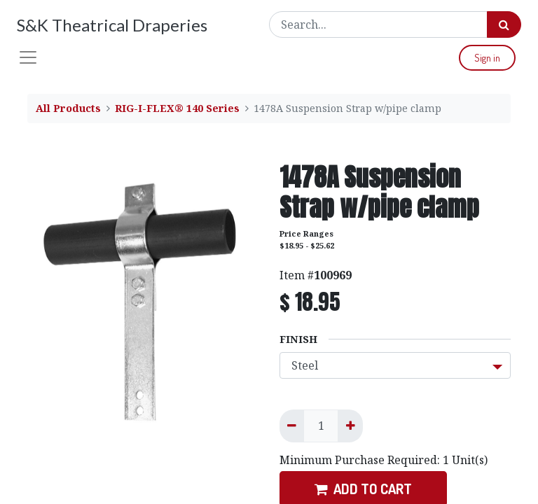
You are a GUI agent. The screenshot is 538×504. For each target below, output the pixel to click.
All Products (68, 108)
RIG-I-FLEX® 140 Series (177, 108)
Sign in (487, 58)
